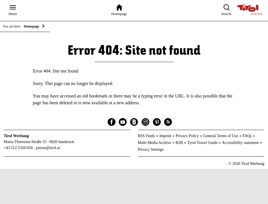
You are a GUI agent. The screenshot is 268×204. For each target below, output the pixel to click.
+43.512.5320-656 (18, 148)
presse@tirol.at (48, 148)
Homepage (31, 26)
